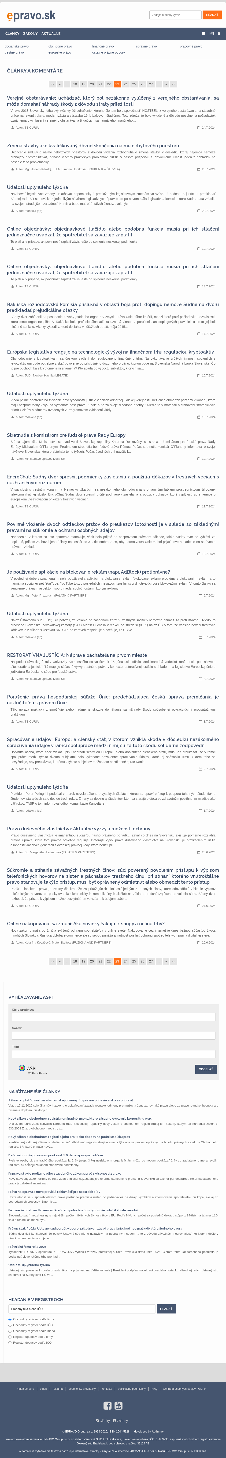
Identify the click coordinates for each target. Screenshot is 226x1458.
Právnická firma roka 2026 (27, 1246)
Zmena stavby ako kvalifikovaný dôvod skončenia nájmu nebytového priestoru (93, 145)
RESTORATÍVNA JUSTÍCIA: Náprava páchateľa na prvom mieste (77, 655)
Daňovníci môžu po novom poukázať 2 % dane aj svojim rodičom (55, 1155)
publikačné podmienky (132, 1388)
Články (105, 1421)
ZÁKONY (30, 34)
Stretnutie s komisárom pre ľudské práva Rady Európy (66, 435)
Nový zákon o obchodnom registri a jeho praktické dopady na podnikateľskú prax (69, 1137)
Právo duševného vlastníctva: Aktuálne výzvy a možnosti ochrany (78, 829)
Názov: (17, 1028)
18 (75, 84)
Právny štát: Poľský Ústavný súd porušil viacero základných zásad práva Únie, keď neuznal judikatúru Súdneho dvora (95, 1228)
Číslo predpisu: (23, 1009)
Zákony (122, 1421)
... (67, 84)
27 (151, 84)
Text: (15, 1047)
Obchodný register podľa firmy (31, 1319)
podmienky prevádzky (82, 1388)
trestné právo (14, 52)
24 (126, 84)
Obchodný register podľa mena (31, 1331)
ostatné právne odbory (108, 52)
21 (100, 84)
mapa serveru (25, 1388)
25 (134, 84)
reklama (58, 1388)
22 (109, 84)
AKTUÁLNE (50, 34)
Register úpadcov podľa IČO (30, 1342)
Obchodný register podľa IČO (30, 1325)
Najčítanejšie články (34, 1091)
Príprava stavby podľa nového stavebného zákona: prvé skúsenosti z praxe (64, 1173)
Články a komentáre (35, 71)
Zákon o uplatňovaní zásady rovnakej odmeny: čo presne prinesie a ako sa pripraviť (70, 1100)
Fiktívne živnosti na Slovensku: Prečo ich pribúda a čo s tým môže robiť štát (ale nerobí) (73, 1210)
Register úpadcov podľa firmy (30, 1337)
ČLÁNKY (12, 34)
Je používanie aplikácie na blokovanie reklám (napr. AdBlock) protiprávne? (88, 572)
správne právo (146, 46)
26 (142, 84)
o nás (43, 1388)
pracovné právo (191, 46)
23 (117, 84)
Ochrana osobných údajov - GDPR (184, 1388)
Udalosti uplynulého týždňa (37, 187)
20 (92, 84)
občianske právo (17, 46)
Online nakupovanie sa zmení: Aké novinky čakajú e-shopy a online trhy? (86, 923)
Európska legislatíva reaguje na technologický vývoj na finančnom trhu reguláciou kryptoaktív (110, 352)
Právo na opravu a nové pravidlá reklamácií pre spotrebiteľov (54, 1192)
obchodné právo (60, 46)
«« (52, 84)
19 (83, 84)
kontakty (107, 1388)
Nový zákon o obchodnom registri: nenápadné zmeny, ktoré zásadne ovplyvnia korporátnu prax (80, 1118)
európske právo (59, 52)
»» (173, 84)
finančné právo (103, 46)
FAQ (154, 1388)
